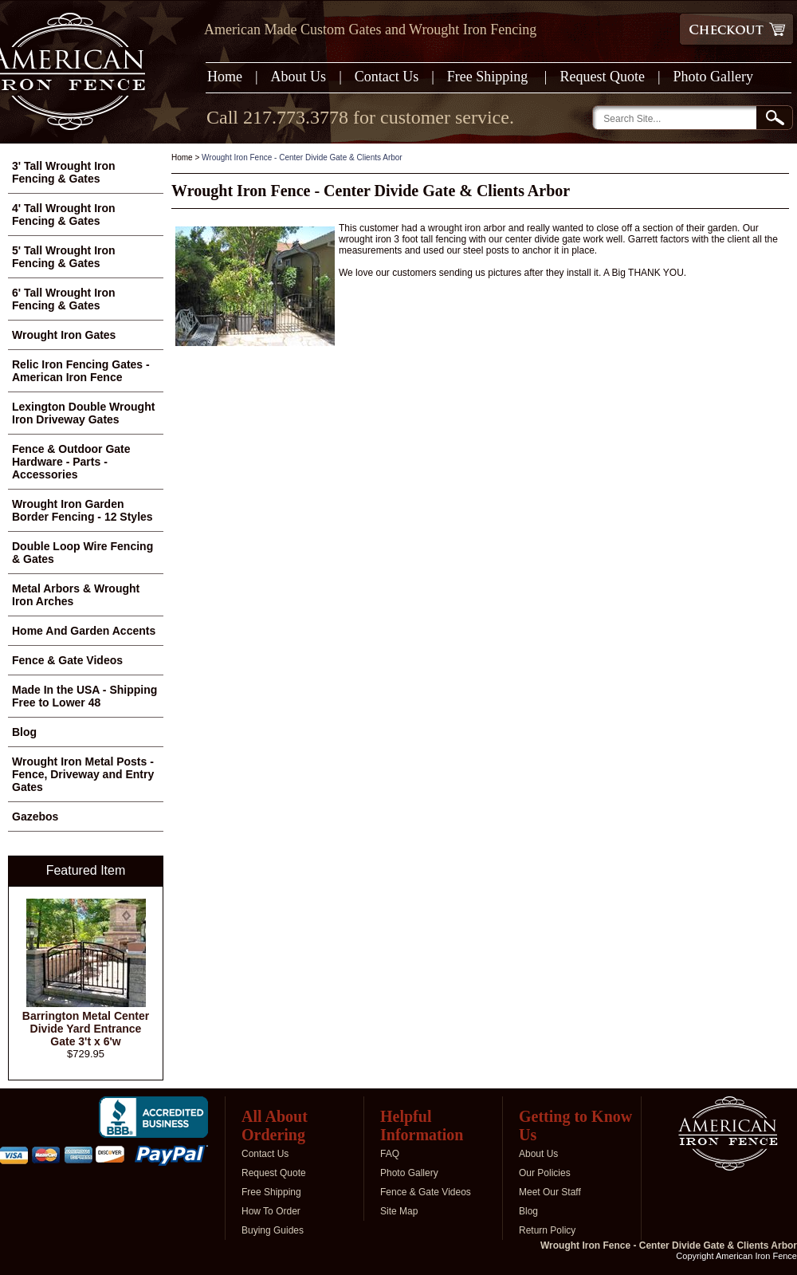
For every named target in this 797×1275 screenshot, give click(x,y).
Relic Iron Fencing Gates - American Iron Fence (81, 371)
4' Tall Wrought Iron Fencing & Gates (64, 214)
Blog (24, 732)
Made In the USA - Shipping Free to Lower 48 (84, 696)
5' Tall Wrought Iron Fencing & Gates (64, 257)
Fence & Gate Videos (67, 660)
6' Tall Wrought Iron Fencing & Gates (64, 299)
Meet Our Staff (550, 1192)
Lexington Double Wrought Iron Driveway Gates (83, 413)
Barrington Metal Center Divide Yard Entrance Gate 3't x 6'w (85, 1028)
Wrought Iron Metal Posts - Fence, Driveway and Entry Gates (83, 774)
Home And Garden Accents (83, 630)
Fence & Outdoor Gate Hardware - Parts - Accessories (71, 462)
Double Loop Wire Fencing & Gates (82, 552)
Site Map (399, 1211)
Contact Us (387, 77)
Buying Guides (272, 1230)
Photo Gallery (713, 77)
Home (224, 77)
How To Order (270, 1211)
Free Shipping (489, 77)
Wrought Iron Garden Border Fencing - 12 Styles (82, 510)
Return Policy (547, 1230)
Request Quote (601, 77)
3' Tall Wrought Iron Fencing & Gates (64, 172)
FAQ (389, 1153)
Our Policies (545, 1173)
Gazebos (35, 816)
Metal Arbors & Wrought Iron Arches (75, 595)
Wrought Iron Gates (64, 335)
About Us (299, 77)
